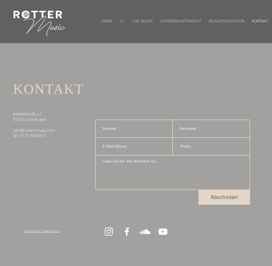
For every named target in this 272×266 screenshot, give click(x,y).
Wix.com (86, 255)
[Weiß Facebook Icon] (126, 231)
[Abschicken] (224, 197)
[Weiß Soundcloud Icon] (144, 231)
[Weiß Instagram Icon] (108, 231)
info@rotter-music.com (34, 130)
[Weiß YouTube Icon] (162, 231)
